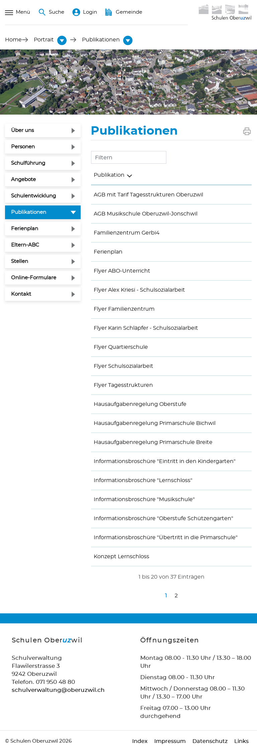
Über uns (22, 130)
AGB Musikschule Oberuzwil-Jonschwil (145, 213)
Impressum (170, 741)
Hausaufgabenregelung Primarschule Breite (153, 442)
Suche (51, 12)
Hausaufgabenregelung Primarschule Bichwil (155, 423)
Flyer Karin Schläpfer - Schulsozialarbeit (146, 328)
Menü (17, 12)
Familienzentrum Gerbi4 (127, 233)
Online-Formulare (33, 277)
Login (84, 12)
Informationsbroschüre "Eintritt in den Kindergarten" (165, 461)
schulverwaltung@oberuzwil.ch (58, 690)
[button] (43, 40)
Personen (23, 146)
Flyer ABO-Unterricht (122, 271)
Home (13, 39)
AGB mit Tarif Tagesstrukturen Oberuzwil (148, 194)
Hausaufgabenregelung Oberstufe (140, 404)
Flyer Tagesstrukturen (123, 385)
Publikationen (44, 211)
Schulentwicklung (33, 195)
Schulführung (28, 163)
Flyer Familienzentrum (124, 309)
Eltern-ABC (25, 245)
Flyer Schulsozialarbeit (123, 366)
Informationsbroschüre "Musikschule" (144, 499)
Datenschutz (210, 741)
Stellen (19, 261)
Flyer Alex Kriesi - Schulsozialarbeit (139, 290)
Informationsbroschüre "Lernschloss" (143, 480)
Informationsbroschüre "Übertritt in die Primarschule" (166, 537)
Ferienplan (24, 228)
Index (140, 741)
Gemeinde (123, 12)
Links (241, 741)
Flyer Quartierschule (121, 347)
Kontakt (21, 294)
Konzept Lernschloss (121, 556)
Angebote (23, 179)
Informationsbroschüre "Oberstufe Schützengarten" (163, 518)
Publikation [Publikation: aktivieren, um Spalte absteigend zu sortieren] (109, 175)
